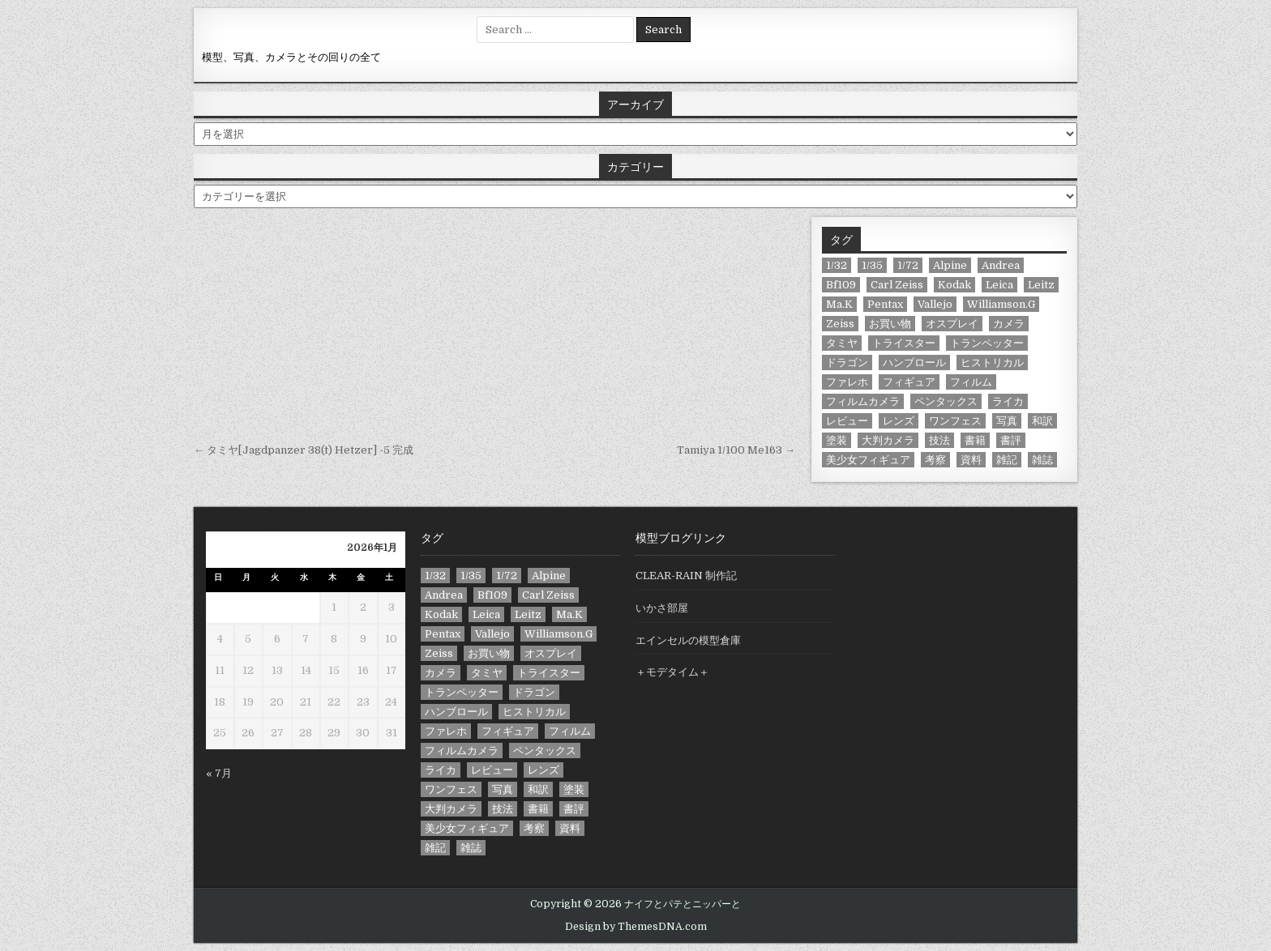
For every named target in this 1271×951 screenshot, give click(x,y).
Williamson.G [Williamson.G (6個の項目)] (1001, 304)
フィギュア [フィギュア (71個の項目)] (909, 382)
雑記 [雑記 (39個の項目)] (1006, 460)
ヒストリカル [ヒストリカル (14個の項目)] (992, 362)
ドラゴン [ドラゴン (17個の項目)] (847, 362)
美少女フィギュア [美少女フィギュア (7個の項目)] (868, 460)
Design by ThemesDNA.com (636, 926)
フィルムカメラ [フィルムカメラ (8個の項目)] (863, 401)
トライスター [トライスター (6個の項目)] (903, 343)
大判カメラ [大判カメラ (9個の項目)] (888, 440)
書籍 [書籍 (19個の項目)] (975, 440)
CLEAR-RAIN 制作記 (686, 575)
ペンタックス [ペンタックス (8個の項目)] (946, 401)
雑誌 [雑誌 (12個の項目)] (1042, 460)
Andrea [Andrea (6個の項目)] (1001, 265)
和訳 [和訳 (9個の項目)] (1042, 421)
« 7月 (219, 773)
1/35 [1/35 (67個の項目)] (872, 265)
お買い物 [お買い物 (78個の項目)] (890, 324)
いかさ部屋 (662, 608)
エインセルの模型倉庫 (688, 640)
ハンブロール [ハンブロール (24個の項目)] (914, 362)
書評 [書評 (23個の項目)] (1010, 440)
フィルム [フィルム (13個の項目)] (971, 382)
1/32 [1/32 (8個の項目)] (836, 265)
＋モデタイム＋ (672, 672)
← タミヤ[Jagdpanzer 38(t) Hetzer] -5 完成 (303, 450)
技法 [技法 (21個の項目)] (939, 440)
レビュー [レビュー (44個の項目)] (847, 421)
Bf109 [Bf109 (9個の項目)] (841, 285)
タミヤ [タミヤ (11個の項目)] (842, 343)
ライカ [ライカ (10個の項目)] (1008, 401)
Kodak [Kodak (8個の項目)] (954, 285)
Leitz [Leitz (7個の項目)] (1041, 285)
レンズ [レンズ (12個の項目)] (898, 421)
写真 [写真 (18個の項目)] (1006, 421)
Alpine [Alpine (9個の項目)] (950, 265)
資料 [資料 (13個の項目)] (971, 460)
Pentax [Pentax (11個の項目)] (885, 304)
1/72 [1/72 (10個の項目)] (907, 265)
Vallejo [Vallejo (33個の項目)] (935, 304)
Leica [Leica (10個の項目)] (999, 285)
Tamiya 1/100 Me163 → (736, 450)
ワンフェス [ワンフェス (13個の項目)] (955, 421)
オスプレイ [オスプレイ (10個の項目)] (952, 324)
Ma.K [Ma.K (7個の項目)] (839, 304)
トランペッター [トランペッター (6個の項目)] (987, 343)
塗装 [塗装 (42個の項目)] (836, 440)
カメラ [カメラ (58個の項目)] (1009, 324)
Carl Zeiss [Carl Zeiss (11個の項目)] (897, 285)
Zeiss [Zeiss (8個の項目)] (840, 324)
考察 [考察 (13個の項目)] (935, 460)
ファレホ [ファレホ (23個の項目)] (847, 382)
